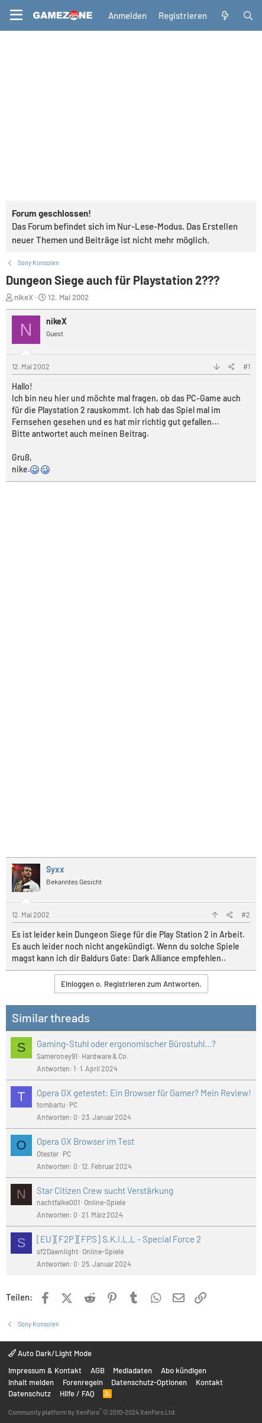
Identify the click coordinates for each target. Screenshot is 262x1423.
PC (73, 1104)
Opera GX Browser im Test (85, 1141)
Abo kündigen (183, 1370)
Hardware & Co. (105, 1056)
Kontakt (209, 1382)
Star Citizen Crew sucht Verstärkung (105, 1190)
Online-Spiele (104, 1202)
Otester (48, 1154)
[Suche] (248, 15)
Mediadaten (132, 1370)
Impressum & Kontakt (45, 1370)
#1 (246, 366)
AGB (97, 1370)
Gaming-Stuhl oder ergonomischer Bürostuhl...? (126, 1043)
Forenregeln (83, 1382)
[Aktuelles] (224, 15)
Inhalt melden (31, 1382)
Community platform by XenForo (92, 1412)
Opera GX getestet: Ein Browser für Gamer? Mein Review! (144, 1092)
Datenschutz (29, 1393)
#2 (245, 914)
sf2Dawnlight (57, 1251)
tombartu (51, 1104)
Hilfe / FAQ (77, 1393)
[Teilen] (231, 366)
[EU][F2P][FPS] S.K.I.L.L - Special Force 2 (119, 1239)
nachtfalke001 (58, 1202)
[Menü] (16, 15)
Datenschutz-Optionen (149, 1382)
